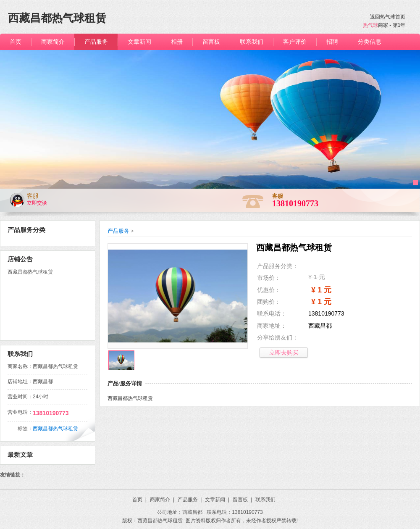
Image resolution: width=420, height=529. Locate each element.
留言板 (242, 500)
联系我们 (265, 500)
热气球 (370, 25)
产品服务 (118, 231)
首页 (139, 500)
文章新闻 (217, 500)
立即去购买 (284, 352)
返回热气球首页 (387, 17)
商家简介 (162, 500)
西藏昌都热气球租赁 (55, 429)
